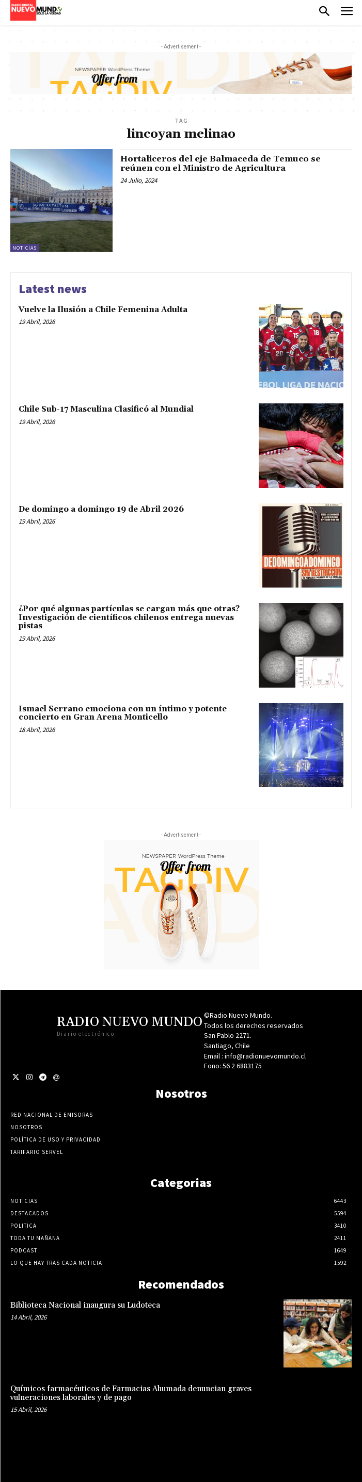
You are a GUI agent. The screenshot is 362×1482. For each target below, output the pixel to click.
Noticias (24, 248)
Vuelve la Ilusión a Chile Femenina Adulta (103, 310)
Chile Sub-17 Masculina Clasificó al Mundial (106, 409)
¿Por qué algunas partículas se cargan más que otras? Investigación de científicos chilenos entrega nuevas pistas (129, 617)
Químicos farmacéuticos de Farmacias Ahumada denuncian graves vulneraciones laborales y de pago (130, 1393)
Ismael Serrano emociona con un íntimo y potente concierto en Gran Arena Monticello (123, 713)
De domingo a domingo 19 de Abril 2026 (101, 509)
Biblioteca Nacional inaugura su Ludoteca (85, 1305)
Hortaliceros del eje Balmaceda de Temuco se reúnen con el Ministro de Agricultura (220, 163)
